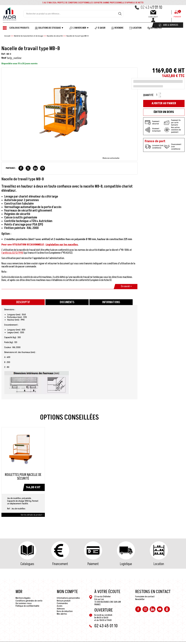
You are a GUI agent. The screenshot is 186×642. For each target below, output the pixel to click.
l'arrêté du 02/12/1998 (12, 253)
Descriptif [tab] (23, 302)
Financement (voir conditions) (172, 146)
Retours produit (64, 600)
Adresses (61, 608)
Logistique (126, 564)
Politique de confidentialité (27, 605)
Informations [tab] (111, 302)
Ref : (3, 54)
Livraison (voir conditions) (154, 147)
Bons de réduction (65, 611)
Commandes (62, 603)
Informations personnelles (68, 598)
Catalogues (27, 564)
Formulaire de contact (145, 596)
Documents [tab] (67, 302)
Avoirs (59, 605)
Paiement (93, 564)
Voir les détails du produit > (32, 514)
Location (159, 564)
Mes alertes (62, 613)
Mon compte (67, 592)
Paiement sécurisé (152, 122)
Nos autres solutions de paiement (172, 129)
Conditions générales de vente (29, 600)
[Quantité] (157, 95)
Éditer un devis (164, 112)
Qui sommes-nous (24, 603)
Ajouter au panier (164, 103)
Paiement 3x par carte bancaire (172, 122)
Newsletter (140, 599)
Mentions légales (23, 598)
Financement (60, 564)
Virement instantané (152, 130)
